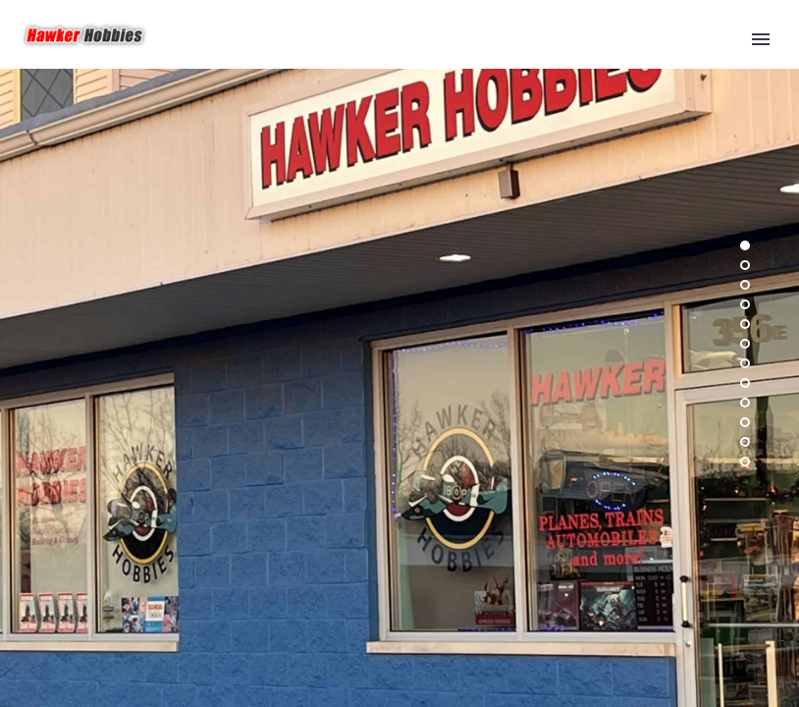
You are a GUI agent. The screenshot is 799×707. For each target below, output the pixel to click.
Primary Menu (761, 39)
